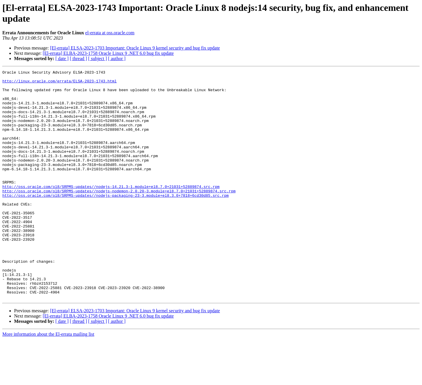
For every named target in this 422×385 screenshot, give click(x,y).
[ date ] (62, 58)
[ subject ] (97, 58)
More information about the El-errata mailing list (48, 379)
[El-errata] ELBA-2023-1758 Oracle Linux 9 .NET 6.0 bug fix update (108, 53)
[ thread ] (78, 58)
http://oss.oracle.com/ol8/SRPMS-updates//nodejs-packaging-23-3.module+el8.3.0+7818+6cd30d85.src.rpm (115, 220)
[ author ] (117, 58)
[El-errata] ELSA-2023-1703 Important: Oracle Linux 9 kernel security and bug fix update (135, 47)
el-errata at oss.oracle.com (110, 32)
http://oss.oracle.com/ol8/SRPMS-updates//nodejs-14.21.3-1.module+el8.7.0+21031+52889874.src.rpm (110, 210)
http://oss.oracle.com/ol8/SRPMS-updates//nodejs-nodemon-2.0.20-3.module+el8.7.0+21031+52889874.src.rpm (119, 215)
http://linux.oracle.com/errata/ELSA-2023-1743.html (59, 83)
